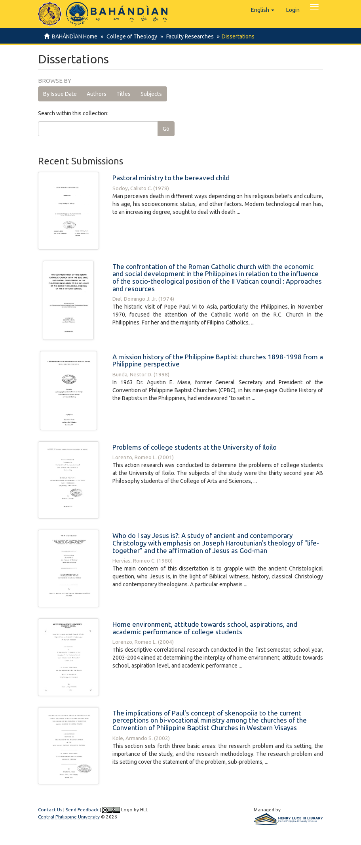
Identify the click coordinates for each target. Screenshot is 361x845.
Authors (96, 94)
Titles (123, 94)
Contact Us (50, 809)
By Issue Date (60, 94)
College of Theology (130, 36)
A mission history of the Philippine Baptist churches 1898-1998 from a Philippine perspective (217, 360)
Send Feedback (82, 809)
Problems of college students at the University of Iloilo (194, 447)
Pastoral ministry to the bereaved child (171, 177)
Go (166, 129)
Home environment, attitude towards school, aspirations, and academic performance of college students (204, 627)
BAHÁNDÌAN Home (74, 36)
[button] (262, 10)
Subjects (151, 94)
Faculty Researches (187, 36)
